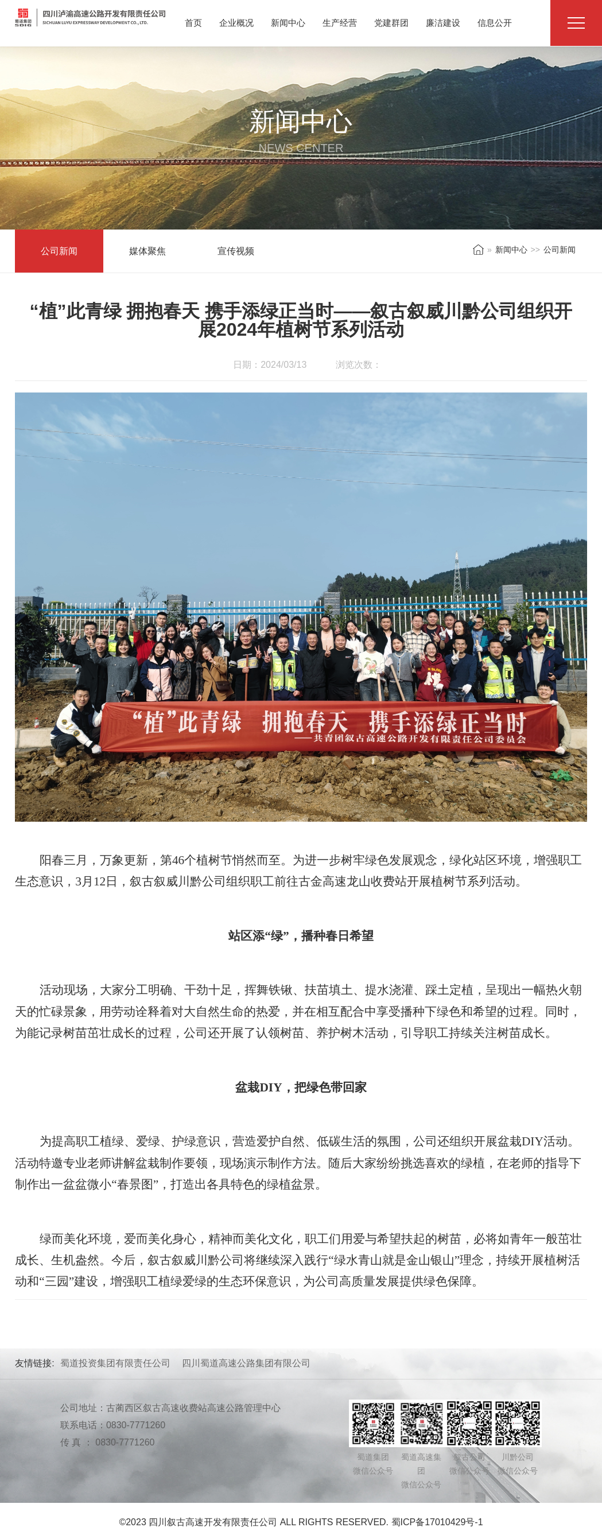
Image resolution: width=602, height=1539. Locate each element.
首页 (193, 23)
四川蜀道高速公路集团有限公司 (246, 1363)
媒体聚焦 (147, 251)
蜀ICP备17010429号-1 (437, 1522)
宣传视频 (236, 251)
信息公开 (494, 23)
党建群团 (391, 23)
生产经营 (340, 23)
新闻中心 (288, 23)
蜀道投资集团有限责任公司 (115, 1363)
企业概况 (236, 23)
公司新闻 (59, 251)
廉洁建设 (443, 23)
